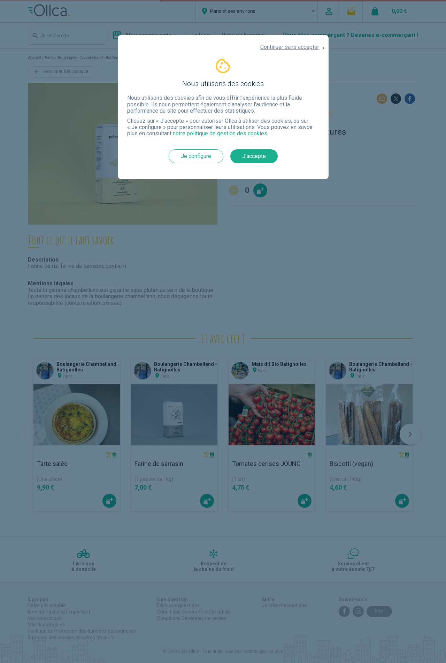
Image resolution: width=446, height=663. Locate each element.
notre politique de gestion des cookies (220, 133)
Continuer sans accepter (289, 47)
